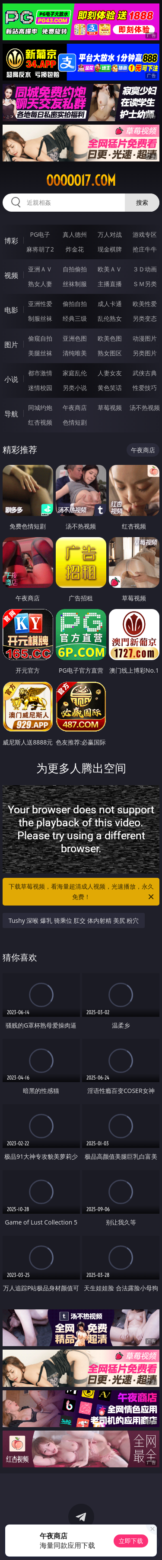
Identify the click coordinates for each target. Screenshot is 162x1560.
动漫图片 (145, 338)
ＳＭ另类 (145, 284)
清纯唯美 (75, 353)
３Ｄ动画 (145, 269)
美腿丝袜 (40, 353)
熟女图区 (110, 353)
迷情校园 (40, 388)
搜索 (142, 202)
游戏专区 (145, 234)
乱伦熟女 (110, 318)
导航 (11, 414)
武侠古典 (145, 373)
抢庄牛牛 (145, 249)
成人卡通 (110, 304)
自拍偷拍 (75, 269)
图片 (11, 344)
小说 (11, 379)
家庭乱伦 (75, 373)
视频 (11, 275)
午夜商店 (75, 407)
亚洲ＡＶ (40, 269)
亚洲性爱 (40, 304)
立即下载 (131, 1541)
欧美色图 (110, 338)
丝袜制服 (75, 284)
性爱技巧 (145, 388)
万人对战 (110, 234)
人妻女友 (110, 373)
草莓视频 (110, 407)
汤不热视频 (145, 407)
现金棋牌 (110, 249)
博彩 (11, 240)
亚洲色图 (75, 338)
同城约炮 (40, 407)
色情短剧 (75, 422)
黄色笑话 (110, 388)
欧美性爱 (145, 304)
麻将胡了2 (40, 249)
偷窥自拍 (40, 338)
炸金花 (75, 249)
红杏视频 (40, 422)
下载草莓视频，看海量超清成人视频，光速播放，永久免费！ (82, 892)
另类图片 (145, 353)
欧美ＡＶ (110, 269)
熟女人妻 (40, 284)
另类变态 (145, 318)
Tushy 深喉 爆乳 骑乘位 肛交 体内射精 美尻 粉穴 (74, 920)
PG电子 (40, 234)
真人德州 (75, 234)
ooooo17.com (81, 180)
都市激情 (40, 373)
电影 (11, 310)
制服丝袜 (40, 318)
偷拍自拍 (75, 304)
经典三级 (75, 318)
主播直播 (110, 284)
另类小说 (75, 388)
